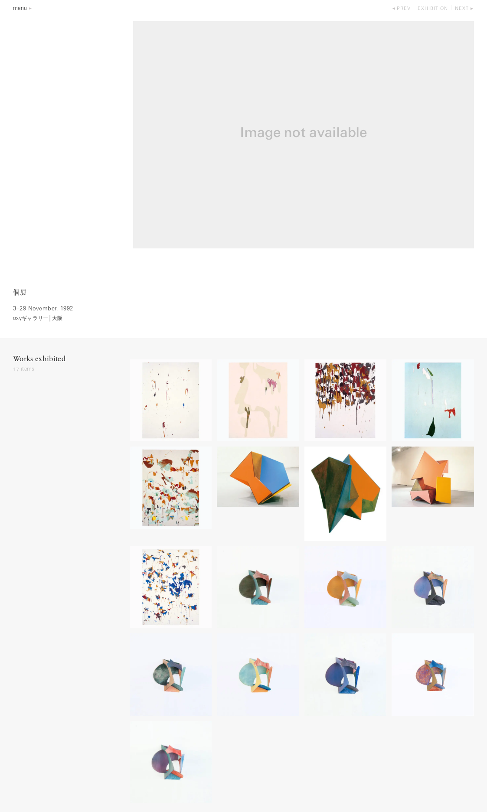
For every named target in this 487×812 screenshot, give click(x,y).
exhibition (433, 9)
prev (404, 9)
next (462, 9)
